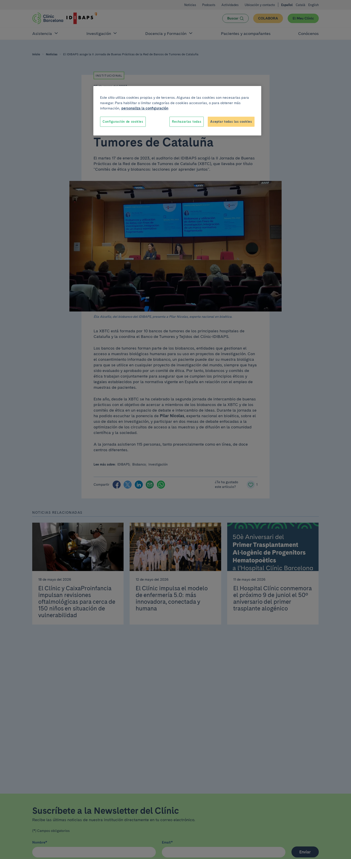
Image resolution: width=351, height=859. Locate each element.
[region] (177, 111)
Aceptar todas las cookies (231, 121)
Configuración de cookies (123, 121)
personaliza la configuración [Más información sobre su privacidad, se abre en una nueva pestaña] (144, 108)
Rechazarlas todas (186, 121)
